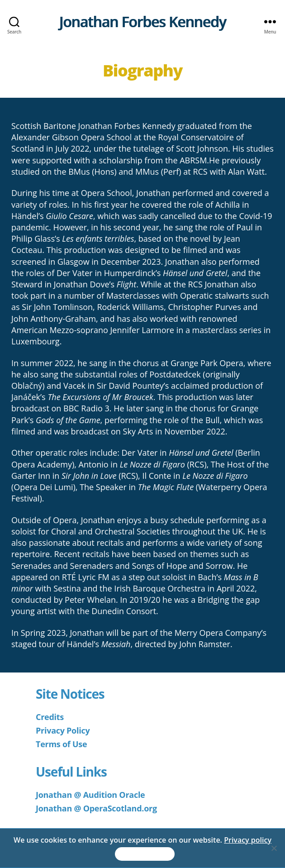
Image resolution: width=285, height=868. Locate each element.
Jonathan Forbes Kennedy (142, 21)
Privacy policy (247, 840)
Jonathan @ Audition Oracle (90, 794)
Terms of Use (61, 744)
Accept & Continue (144, 854)
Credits (50, 716)
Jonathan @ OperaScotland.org (96, 808)
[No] (273, 848)
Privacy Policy (63, 730)
